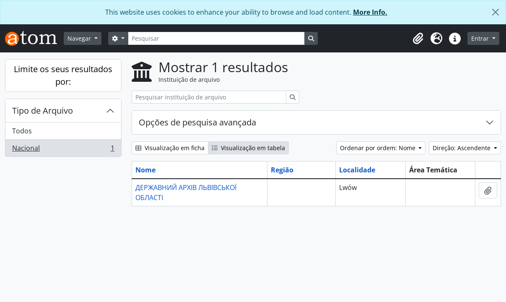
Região (282, 169)
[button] (418, 38)
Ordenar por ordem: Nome (378, 148)
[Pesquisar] (216, 38)
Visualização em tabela (248, 148)
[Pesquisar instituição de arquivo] (209, 97)
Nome (145, 169)
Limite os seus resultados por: (63, 75)
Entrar (480, 38)
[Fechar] (495, 12)
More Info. (370, 12)
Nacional (63, 149)
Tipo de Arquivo (42, 110)
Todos (22, 130)
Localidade (357, 169)
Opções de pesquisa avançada (197, 122)
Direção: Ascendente (462, 148)
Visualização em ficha (170, 148)
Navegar (80, 38)
